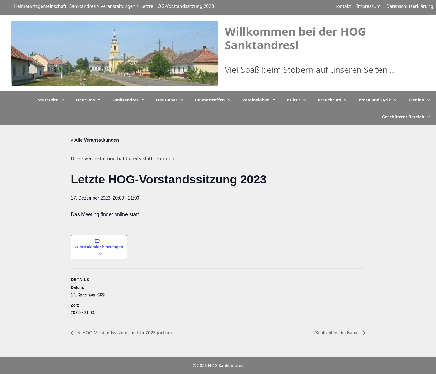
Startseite (54, 99)
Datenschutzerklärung (409, 6)
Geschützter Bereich (409, 116)
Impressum (368, 6)
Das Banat (172, 99)
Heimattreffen (216, 99)
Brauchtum (335, 99)
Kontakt (342, 6)
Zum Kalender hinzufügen (99, 247)
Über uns (91, 99)
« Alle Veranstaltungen (95, 140)
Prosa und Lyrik (380, 99)
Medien (422, 99)
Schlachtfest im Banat (337, 332)
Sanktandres (131, 99)
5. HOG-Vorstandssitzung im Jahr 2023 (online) (124, 332)
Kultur (299, 99)
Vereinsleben (261, 99)
